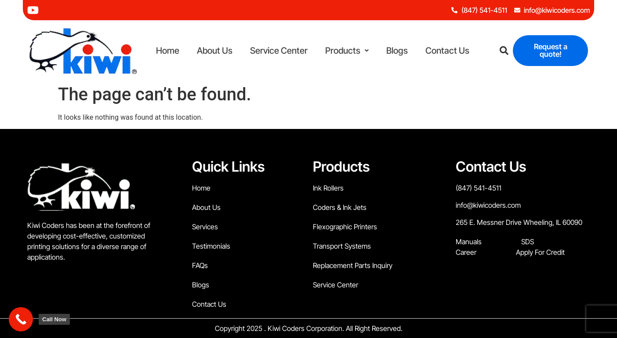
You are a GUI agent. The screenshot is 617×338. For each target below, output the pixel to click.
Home (167, 50)
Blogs (397, 50)
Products (347, 50)
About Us (214, 50)
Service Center (279, 50)
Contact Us (447, 50)
